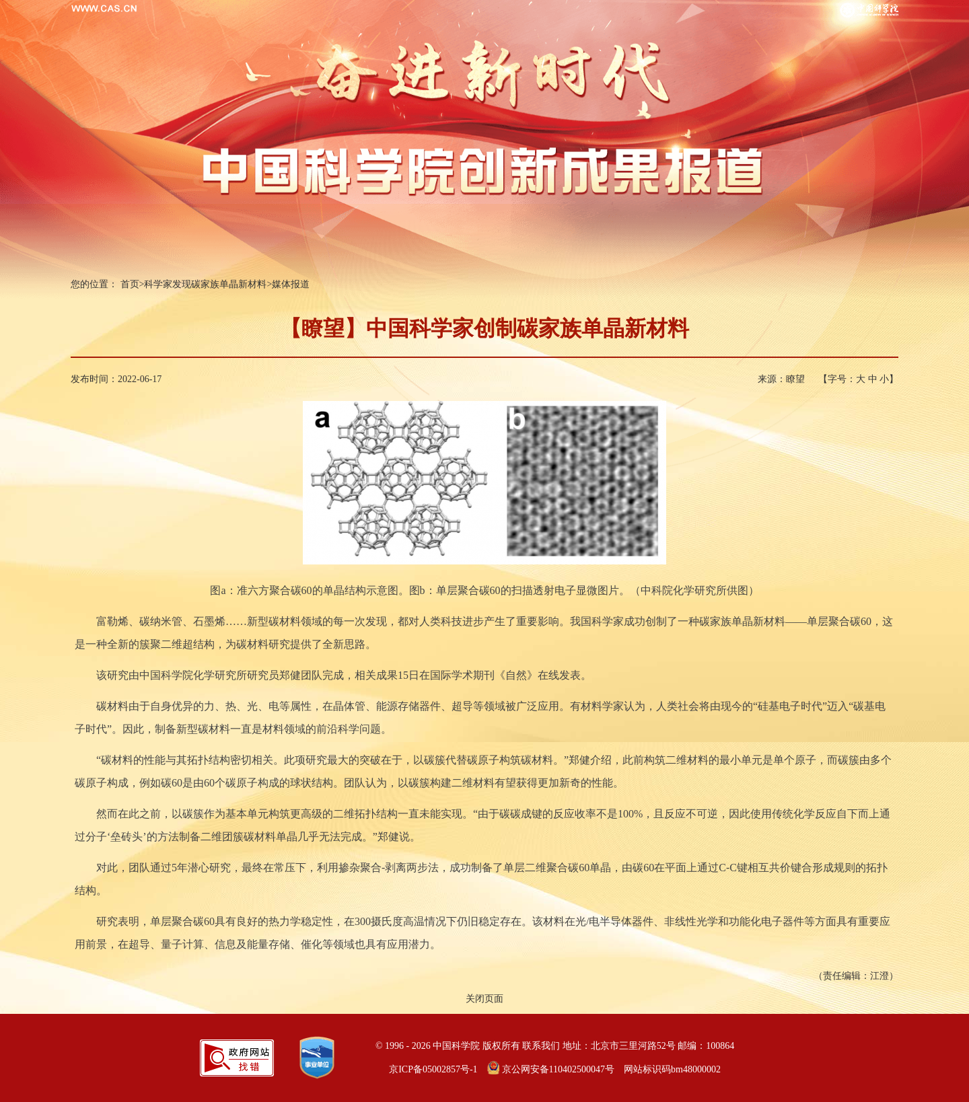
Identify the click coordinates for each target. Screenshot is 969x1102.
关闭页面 (484, 999)
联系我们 (541, 1046)
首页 (129, 284)
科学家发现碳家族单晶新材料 (205, 284)
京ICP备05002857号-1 (433, 1069)
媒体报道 (291, 284)
